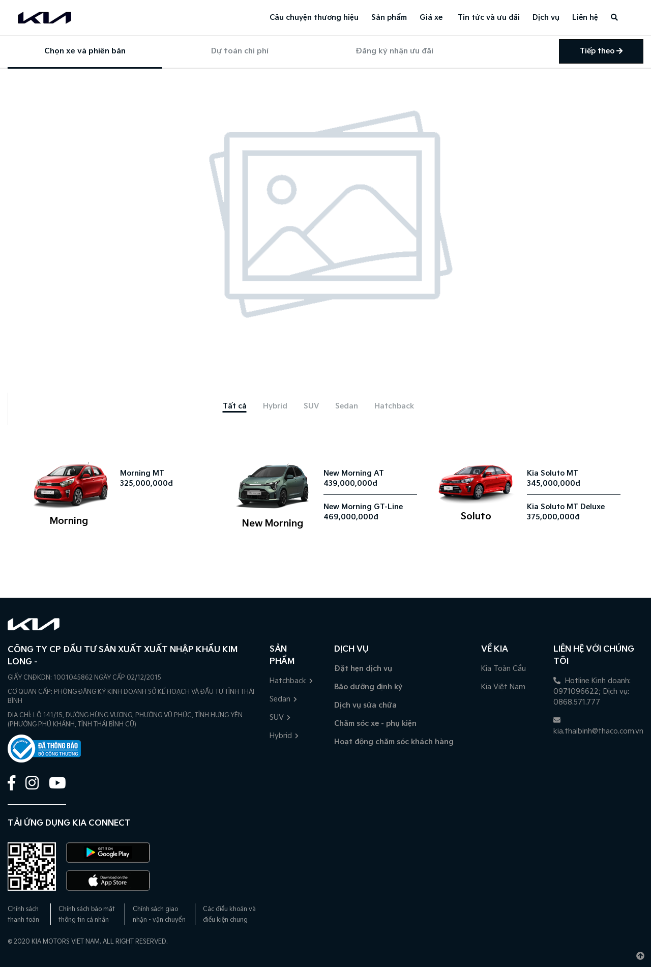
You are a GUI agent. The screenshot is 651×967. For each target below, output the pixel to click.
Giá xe (431, 17)
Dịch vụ (545, 17)
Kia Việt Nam (503, 687)
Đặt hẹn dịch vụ (363, 668)
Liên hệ (585, 17)
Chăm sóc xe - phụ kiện (375, 723)
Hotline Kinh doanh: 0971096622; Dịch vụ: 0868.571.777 (592, 692)
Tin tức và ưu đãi (489, 17)
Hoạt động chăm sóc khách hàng (394, 742)
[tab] (234, 406)
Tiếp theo (601, 51)
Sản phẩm (389, 17)
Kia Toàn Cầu (503, 668)
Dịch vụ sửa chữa (365, 705)
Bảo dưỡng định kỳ (368, 687)
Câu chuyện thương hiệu (314, 17)
